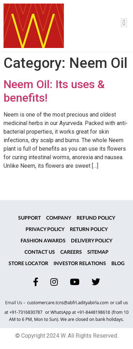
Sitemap (98, 252)
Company (58, 218)
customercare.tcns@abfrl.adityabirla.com (67, 303)
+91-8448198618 (93, 312)
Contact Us (39, 252)
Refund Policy (96, 218)
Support (29, 218)
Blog (117, 263)
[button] (124, 22)
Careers (71, 252)
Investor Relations (80, 263)
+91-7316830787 (26, 312)
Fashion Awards (43, 240)
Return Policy (89, 229)
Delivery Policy (91, 240)
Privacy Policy (45, 229)
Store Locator (28, 263)
